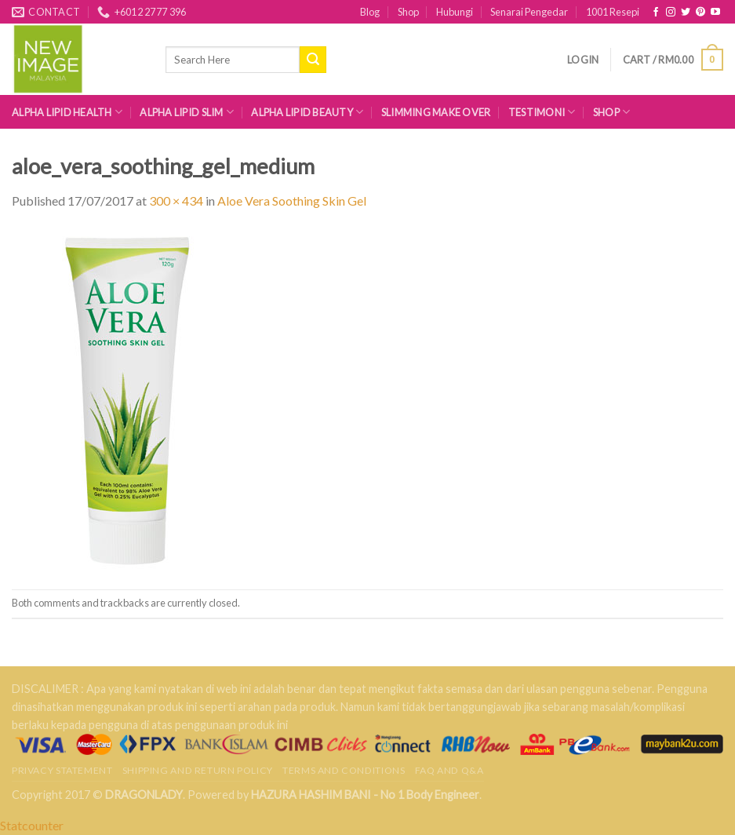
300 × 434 (176, 200)
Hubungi (454, 11)
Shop (408, 11)
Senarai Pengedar (529, 11)
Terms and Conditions (343, 770)
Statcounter (32, 825)
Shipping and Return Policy (197, 770)
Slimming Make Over (436, 112)
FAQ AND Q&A (449, 770)
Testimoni (542, 111)
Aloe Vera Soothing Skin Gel (291, 200)
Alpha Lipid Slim (187, 111)
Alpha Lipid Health (67, 111)
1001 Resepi (612, 11)
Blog (370, 11)
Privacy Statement (62, 770)
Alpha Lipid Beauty (307, 111)
